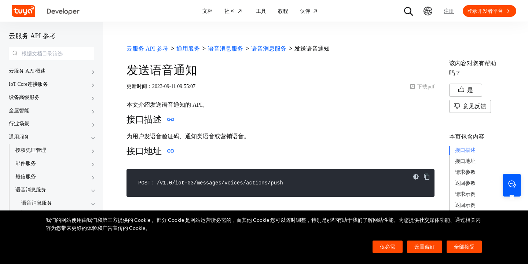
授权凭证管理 (30, 150)
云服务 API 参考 (32, 36)
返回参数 (465, 183)
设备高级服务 (24, 97)
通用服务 (19, 137)
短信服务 (25, 176)
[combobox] (51, 53)
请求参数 (465, 172)
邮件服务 (25, 163)
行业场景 (19, 123)
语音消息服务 (30, 189)
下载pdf (422, 86)
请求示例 (465, 194)
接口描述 (465, 150)
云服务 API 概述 (27, 71)
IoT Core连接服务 (28, 84)
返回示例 (465, 205)
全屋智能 (19, 110)
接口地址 (465, 161)
